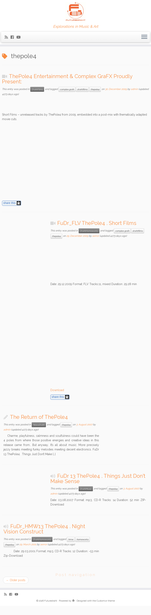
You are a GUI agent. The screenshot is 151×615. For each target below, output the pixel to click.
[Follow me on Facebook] (13, 37)
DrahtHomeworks (89, 231)
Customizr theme (106, 601)
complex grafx (67, 89)
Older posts (15, 580)
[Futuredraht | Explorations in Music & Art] (75, 12)
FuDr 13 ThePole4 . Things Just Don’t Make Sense (97, 478)
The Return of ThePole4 (39, 417)
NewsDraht (39, 425)
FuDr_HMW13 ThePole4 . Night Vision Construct (44, 529)
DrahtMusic (85, 489)
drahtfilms (82, 89)
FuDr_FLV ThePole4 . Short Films (96, 223)
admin (134, 89)
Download (57, 390)
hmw (70, 539)
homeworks (82, 539)
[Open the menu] (144, 37)
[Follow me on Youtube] (19, 37)
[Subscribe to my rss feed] (8, 37)
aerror (95, 235)
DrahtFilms (37, 89)
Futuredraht (50, 601)
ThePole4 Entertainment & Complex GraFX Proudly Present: (67, 79)
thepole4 (95, 89)
